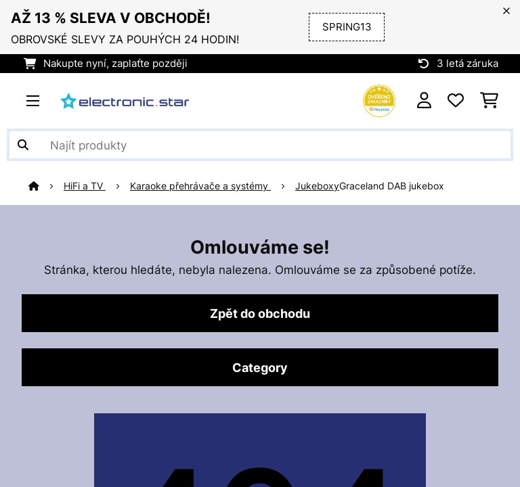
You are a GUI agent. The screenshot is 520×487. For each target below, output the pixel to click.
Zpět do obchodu (260, 313)
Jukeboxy (317, 186)
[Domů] (46, 186)
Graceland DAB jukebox (391, 186)
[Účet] (424, 101)
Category (260, 367)
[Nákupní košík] (489, 101)
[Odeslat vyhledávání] (23, 145)
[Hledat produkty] (260, 145)
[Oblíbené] (456, 101)
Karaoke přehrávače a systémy (200, 186)
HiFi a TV (85, 186)
